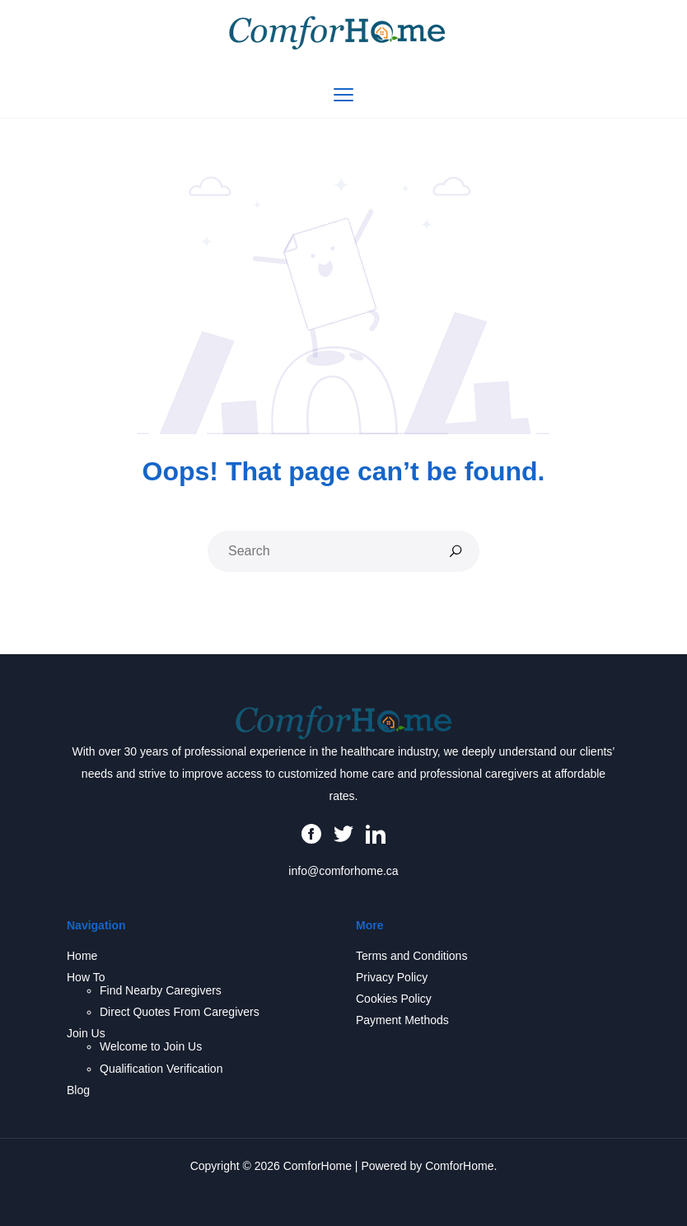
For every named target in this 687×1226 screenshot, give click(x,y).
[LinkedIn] (376, 832)
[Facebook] (311, 832)
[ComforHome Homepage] (344, 721)
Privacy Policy (392, 977)
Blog (78, 1090)
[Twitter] (343, 832)
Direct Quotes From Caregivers (179, 1011)
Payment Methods (402, 1020)
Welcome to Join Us (151, 1046)
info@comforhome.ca (343, 870)
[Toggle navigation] (343, 95)
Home (82, 955)
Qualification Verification (161, 1068)
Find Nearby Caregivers (161, 990)
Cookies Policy (394, 998)
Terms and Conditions (411, 955)
